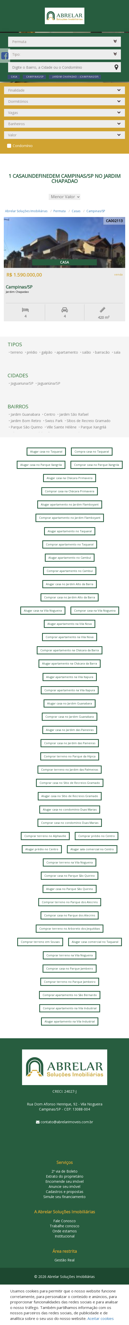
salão (86, 352)
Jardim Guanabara (25, 414)
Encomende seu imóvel (64, 1181)
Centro (49, 414)
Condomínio (23, 145)
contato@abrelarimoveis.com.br (67, 1121)
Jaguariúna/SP (49, 383)
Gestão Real (64, 1260)
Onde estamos (64, 1231)
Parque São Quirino (27, 427)
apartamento (67, 352)
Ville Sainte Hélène (62, 427)
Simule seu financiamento (64, 1196)
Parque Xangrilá (93, 427)
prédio (32, 352)
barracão (102, 352)
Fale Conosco (64, 1220)
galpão (46, 352)
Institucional (65, 1236)
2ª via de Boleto (64, 1171)
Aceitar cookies (100, 1318)
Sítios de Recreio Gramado (88, 420)
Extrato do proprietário (64, 1176)
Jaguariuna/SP (22, 383)
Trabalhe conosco (64, 1225)
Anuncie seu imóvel (64, 1186)
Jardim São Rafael (73, 414)
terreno (17, 352)
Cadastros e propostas (64, 1191)
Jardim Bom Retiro (26, 420)
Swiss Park (54, 420)
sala (117, 352)
